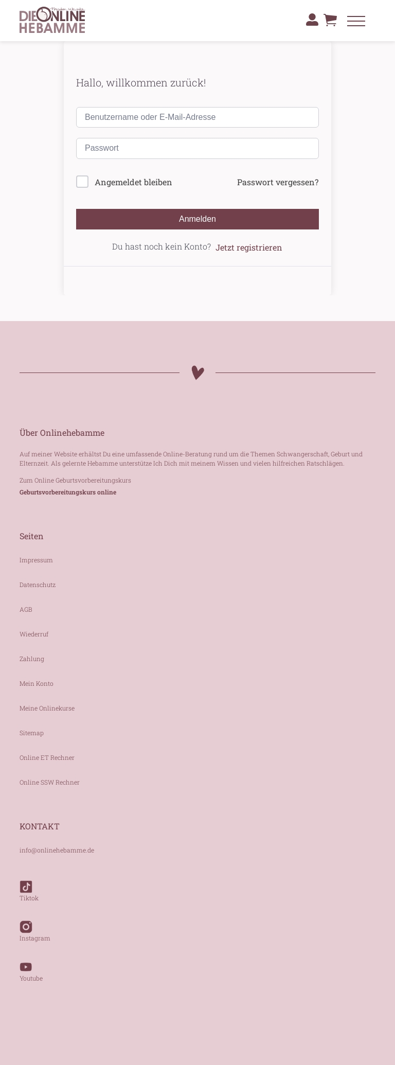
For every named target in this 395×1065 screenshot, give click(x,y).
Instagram (35, 926)
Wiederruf (34, 634)
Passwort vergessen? (277, 181)
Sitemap (32, 733)
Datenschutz (38, 584)
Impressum (36, 560)
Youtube (31, 966)
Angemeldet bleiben (133, 181)
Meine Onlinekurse (47, 708)
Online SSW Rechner (50, 782)
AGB (26, 609)
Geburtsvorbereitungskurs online (68, 492)
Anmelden (197, 219)
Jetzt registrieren (249, 247)
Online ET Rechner (47, 757)
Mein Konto (36, 683)
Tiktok (29, 886)
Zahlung (32, 658)
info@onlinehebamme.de (57, 850)
